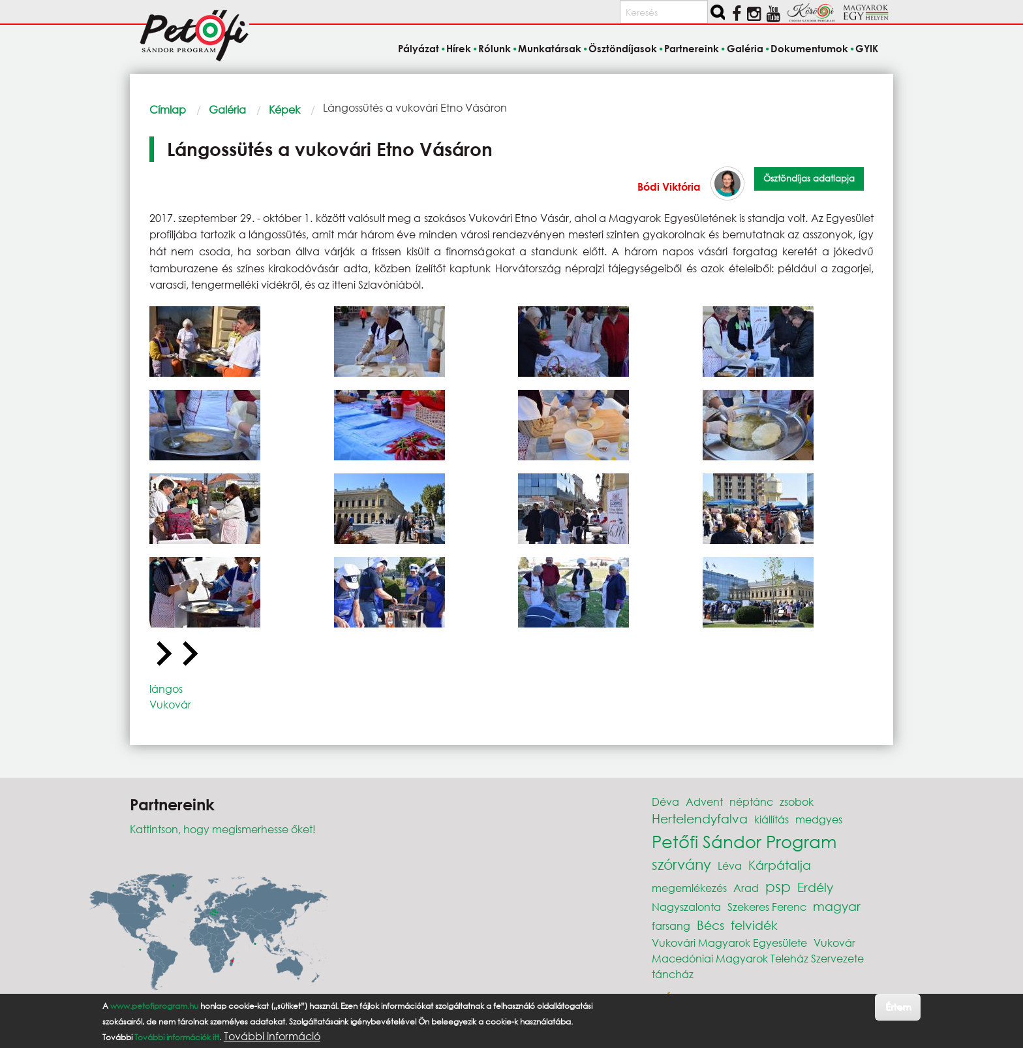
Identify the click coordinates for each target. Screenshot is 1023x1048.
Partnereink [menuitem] (691, 48)
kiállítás (771, 819)
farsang (671, 925)
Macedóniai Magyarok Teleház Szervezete (758, 958)
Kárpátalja (779, 864)
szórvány (681, 864)
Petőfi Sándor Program (744, 841)
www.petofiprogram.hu (154, 1005)
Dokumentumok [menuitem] (809, 48)
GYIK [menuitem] (866, 48)
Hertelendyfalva (700, 818)
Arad (746, 888)
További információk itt (176, 1037)
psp (778, 886)
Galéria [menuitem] (745, 48)
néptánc (751, 801)
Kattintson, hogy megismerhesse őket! (223, 829)
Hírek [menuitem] (458, 48)
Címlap (167, 109)
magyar (837, 905)
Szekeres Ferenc (766, 906)
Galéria (227, 109)
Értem (898, 1006)
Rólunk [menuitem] (494, 48)
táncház (673, 974)
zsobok (797, 801)
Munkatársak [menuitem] (549, 48)
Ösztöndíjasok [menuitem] (622, 48)
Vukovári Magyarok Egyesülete (729, 942)
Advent (704, 801)
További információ (272, 1036)
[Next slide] (189, 654)
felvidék (754, 924)
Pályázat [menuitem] (418, 48)
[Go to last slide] (162, 654)
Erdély (815, 887)
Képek (284, 109)
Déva (665, 801)
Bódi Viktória (669, 186)
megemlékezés (689, 888)
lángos (166, 688)
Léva (730, 865)
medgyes (818, 819)
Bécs (710, 924)
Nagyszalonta (686, 906)
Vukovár (170, 704)
